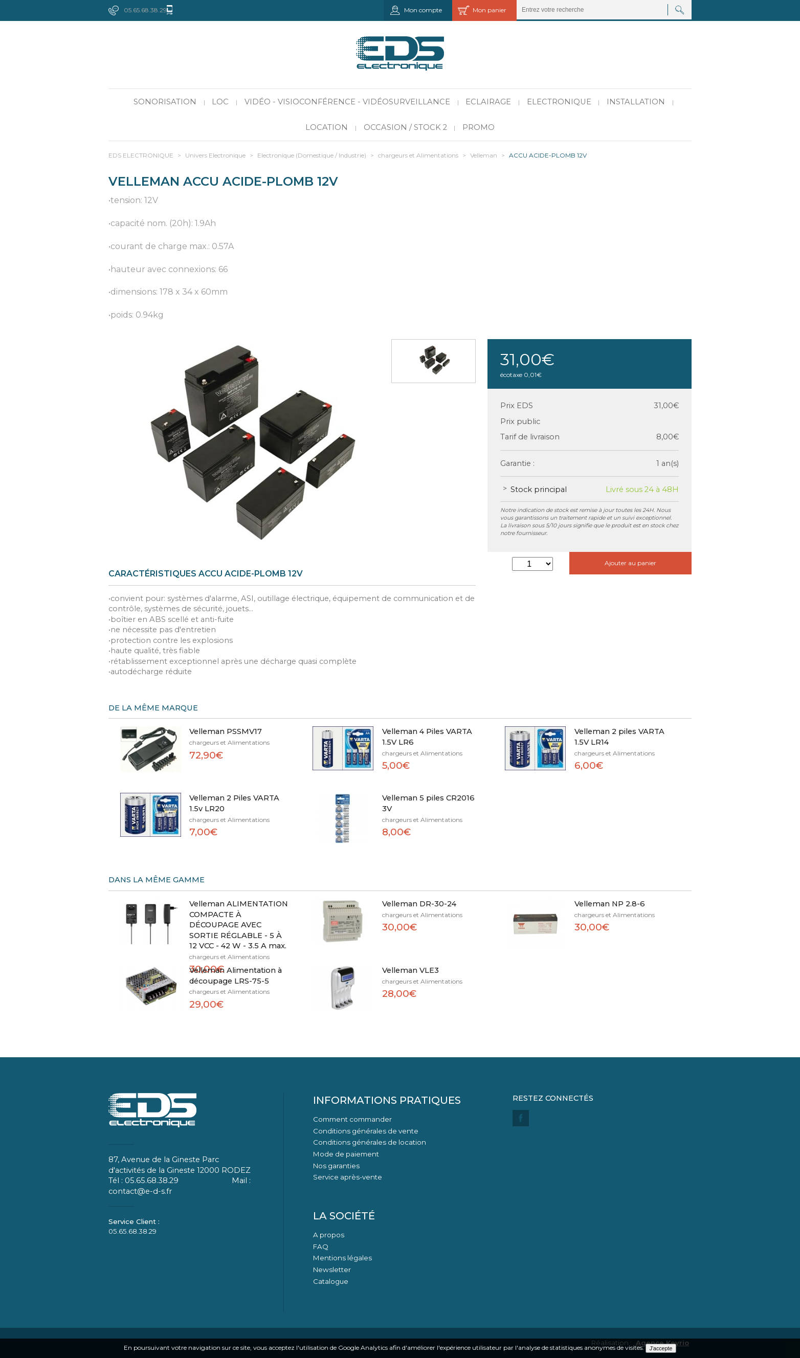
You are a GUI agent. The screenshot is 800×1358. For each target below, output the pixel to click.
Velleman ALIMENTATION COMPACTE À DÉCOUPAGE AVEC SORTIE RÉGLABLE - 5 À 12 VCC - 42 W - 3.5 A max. (238, 924)
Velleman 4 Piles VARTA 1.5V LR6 (427, 737)
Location (326, 127)
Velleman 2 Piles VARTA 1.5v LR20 (234, 803)
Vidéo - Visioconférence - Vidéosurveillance (347, 101)
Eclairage (488, 101)
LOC (220, 101)
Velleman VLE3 (410, 970)
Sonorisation (165, 101)
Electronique (559, 101)
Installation (636, 101)
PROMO (478, 127)
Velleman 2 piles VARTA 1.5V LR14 (619, 737)
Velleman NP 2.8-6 (609, 903)
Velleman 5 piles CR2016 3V (428, 803)
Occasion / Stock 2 (405, 127)
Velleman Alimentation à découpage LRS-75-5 (235, 976)
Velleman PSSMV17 (225, 731)
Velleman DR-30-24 (419, 903)
